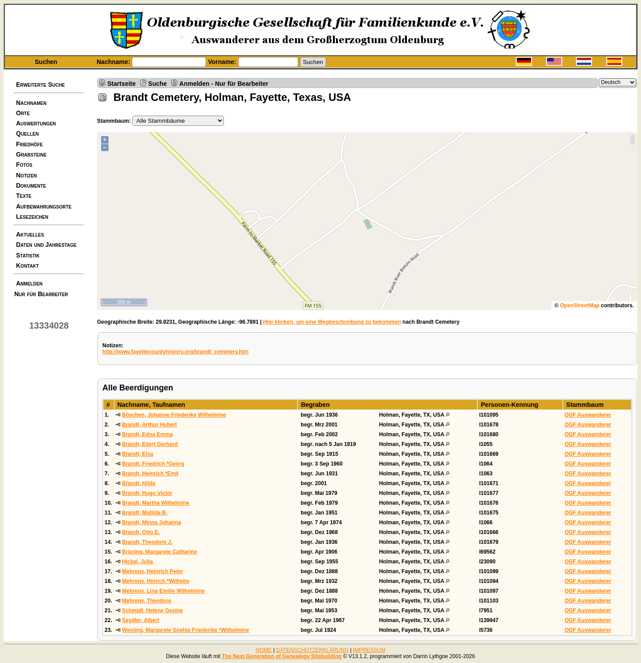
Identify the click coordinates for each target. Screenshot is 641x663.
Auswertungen (36, 123)
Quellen (27, 133)
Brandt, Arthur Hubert (149, 425)
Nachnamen (31, 102)
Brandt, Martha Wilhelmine (155, 503)
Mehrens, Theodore (146, 601)
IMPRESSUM (369, 650)
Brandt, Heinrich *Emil (150, 473)
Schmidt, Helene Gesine (152, 610)
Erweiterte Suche (40, 84)
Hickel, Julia (137, 562)
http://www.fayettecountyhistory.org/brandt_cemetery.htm (175, 352)
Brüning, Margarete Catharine (159, 552)
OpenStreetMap (580, 305)
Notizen (26, 175)
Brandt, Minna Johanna (151, 522)
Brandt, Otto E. (141, 532)
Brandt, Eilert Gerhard (150, 444)
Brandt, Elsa (137, 454)
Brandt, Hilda (138, 483)
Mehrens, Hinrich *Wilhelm (155, 581)
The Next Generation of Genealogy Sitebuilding (282, 656)
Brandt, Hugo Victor (147, 493)
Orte (23, 113)
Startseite (121, 83)
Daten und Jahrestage (46, 244)
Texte (24, 195)
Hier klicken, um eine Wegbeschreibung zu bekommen (332, 322)
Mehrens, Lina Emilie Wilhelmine (163, 591)
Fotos (24, 164)
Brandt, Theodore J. (147, 542)
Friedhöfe (29, 144)
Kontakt (27, 265)
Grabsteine (31, 154)
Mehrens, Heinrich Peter (152, 571)
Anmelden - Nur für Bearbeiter (223, 83)
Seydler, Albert (140, 620)
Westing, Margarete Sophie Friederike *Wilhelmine (185, 630)
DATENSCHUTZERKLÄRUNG (312, 650)
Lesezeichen (32, 216)
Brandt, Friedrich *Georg (153, 464)
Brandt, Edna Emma (147, 434)
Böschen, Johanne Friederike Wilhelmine (174, 415)
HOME (264, 650)
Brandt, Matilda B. (144, 513)
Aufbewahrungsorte (44, 206)
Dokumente (31, 185)
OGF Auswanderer (587, 415)
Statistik (28, 255)
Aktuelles (30, 234)
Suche (157, 83)
